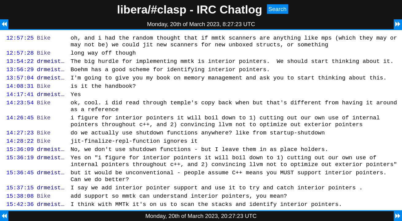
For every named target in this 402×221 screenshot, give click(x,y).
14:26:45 (20, 127)
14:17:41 (20, 101)
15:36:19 (20, 172)
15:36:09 (20, 163)
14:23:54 (20, 110)
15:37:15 (20, 206)
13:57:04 (20, 83)
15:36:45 (20, 189)
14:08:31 (20, 92)
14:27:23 (20, 144)
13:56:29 (20, 74)
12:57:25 (20, 38)
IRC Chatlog (229, 9)
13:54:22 (20, 64)
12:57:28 (20, 55)
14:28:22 (20, 153)
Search (278, 9)
